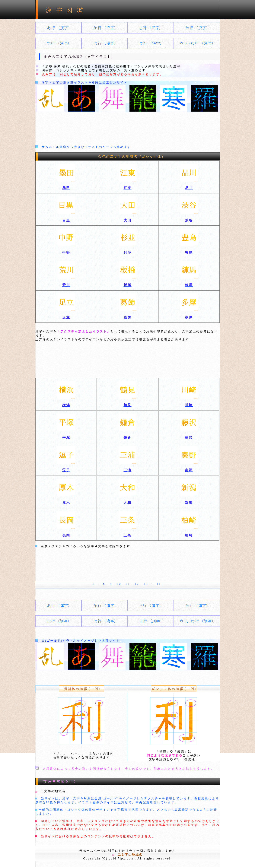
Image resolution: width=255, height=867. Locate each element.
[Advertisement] (127, 127)
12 (137, 583)
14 (159, 583)
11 (128, 583)
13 (146, 583)
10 (119, 583)
